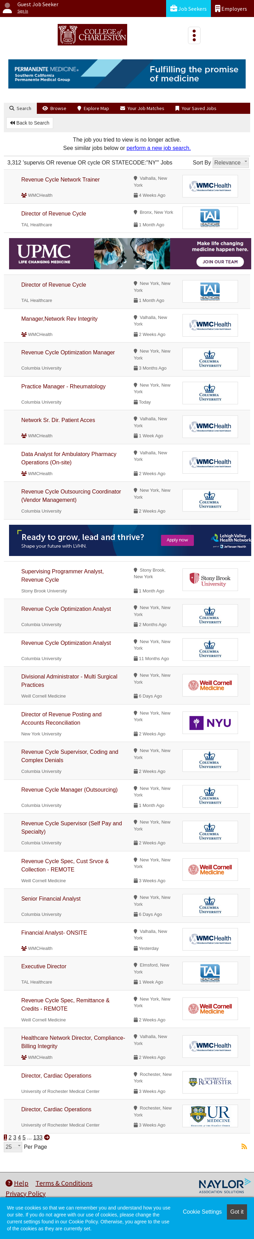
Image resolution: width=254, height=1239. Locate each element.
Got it (237, 1212)
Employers (231, 8)
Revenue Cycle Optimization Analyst (66, 609)
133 (38, 1137)
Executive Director (43, 966)
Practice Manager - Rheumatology (63, 386)
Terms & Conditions (63, 1183)
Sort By (202, 163)
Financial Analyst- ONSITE (54, 933)
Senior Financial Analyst (51, 899)
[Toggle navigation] (194, 35)
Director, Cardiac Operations (56, 1076)
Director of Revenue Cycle (53, 214)
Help (17, 1183)
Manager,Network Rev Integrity (59, 319)
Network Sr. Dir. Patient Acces (58, 420)
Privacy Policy (26, 1193)
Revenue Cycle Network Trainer (60, 180)
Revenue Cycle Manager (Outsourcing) (69, 790)
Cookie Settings (202, 1212)
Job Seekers (188, 8)
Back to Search (29, 123)
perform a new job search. (158, 148)
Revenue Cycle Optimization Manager (68, 352)
